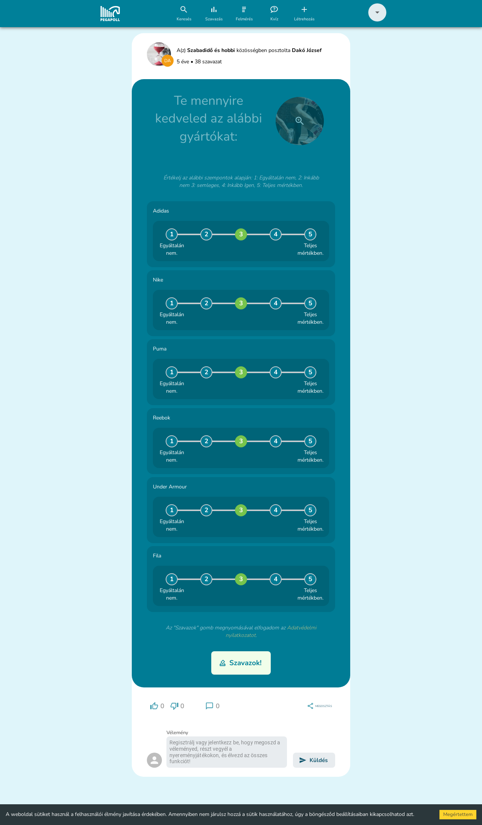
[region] (157, 706)
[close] (299, 121)
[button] (377, 19)
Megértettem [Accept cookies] (458, 814)
